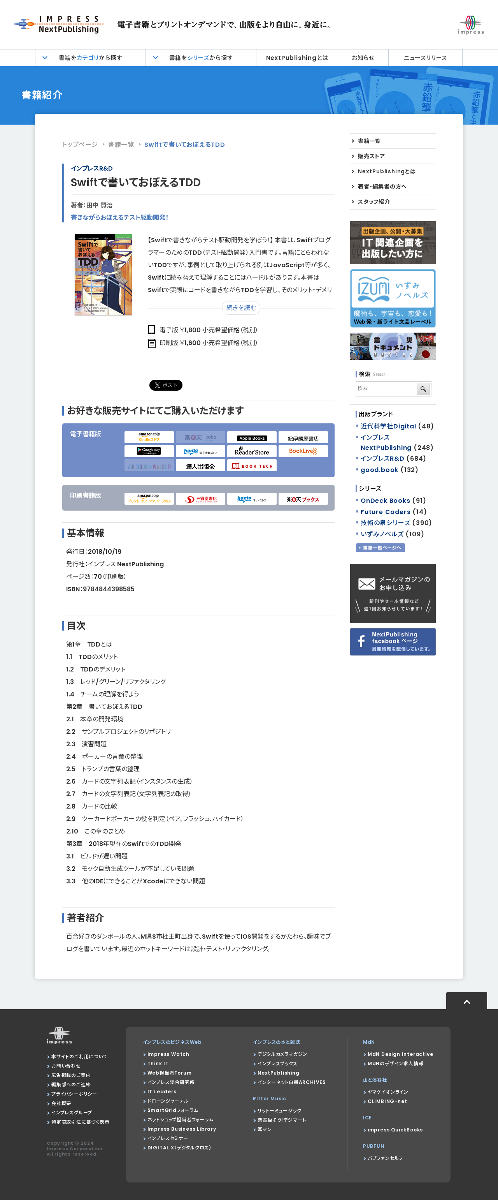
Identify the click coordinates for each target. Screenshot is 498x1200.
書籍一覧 (121, 144)
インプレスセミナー (167, 1138)
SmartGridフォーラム (172, 1110)
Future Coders (385, 511)
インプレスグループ (71, 1112)
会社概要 (61, 1103)
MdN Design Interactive (400, 1054)
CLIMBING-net (387, 1101)
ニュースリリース (425, 58)
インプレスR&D (92, 168)
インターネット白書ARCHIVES (292, 1082)
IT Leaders (162, 1091)
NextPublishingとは (297, 58)
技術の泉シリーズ (385, 522)
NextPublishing (278, 1073)
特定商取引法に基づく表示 (80, 1122)
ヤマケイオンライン (388, 1092)
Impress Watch (168, 1054)
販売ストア (371, 156)
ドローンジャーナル (168, 1101)
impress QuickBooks (395, 1129)
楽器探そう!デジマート (282, 1120)
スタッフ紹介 (374, 201)
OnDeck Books (385, 500)
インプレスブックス (277, 1063)
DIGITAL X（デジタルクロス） (179, 1147)
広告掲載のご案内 (71, 1075)
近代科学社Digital (388, 426)
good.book (379, 469)
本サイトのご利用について (79, 1056)
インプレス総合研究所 (171, 1082)
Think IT (158, 1063)
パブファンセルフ (385, 1158)
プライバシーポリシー (74, 1094)
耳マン (265, 1129)
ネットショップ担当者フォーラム (180, 1119)
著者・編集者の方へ (382, 186)
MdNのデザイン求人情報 (396, 1063)
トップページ (80, 144)
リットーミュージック (279, 1110)
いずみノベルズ (382, 534)
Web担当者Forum (169, 1073)
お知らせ (363, 58)
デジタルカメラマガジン (282, 1054)
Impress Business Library (181, 1129)
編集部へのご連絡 (71, 1084)
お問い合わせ (66, 1066)
